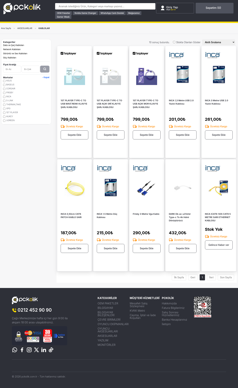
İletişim (166, 324)
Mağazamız (134, 13)
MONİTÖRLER (107, 345)
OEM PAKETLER (108, 303)
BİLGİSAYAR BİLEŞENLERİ (106, 314)
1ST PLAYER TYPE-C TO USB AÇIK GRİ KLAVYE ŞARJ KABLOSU (110, 109)
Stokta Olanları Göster (188, 42)
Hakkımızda (169, 303)
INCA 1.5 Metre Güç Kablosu (107, 221)
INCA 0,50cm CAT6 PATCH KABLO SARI (71, 221)
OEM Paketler (63, 13)
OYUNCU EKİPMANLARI (113, 324)
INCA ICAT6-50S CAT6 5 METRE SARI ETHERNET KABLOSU (218, 223)
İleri (211, 277)
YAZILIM (103, 340)
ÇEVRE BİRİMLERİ (109, 319)
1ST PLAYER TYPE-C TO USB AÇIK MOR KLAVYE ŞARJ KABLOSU (146, 109)
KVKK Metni (137, 310)
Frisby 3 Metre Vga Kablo (146, 219)
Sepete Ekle (74, 141)
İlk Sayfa (179, 277)
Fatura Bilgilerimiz (173, 308)
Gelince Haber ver (218, 251)
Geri (192, 277)
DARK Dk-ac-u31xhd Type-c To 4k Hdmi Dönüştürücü (180, 223)
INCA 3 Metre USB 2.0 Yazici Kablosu (217, 108)
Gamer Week (63, 17)
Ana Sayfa (6, 28)
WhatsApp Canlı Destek (112, 13)
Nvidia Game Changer (85, 13)
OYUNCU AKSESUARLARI (108, 330)
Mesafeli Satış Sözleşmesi (138, 305)
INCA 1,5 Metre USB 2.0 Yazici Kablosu (181, 108)
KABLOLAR (44, 28)
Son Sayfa (226, 277)
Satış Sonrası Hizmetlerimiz (170, 314)
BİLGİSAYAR (105, 308)
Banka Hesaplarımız (174, 319)
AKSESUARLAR (24, 28)
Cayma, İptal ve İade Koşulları (143, 316)
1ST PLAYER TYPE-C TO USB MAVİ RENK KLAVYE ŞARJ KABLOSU (74, 109)
